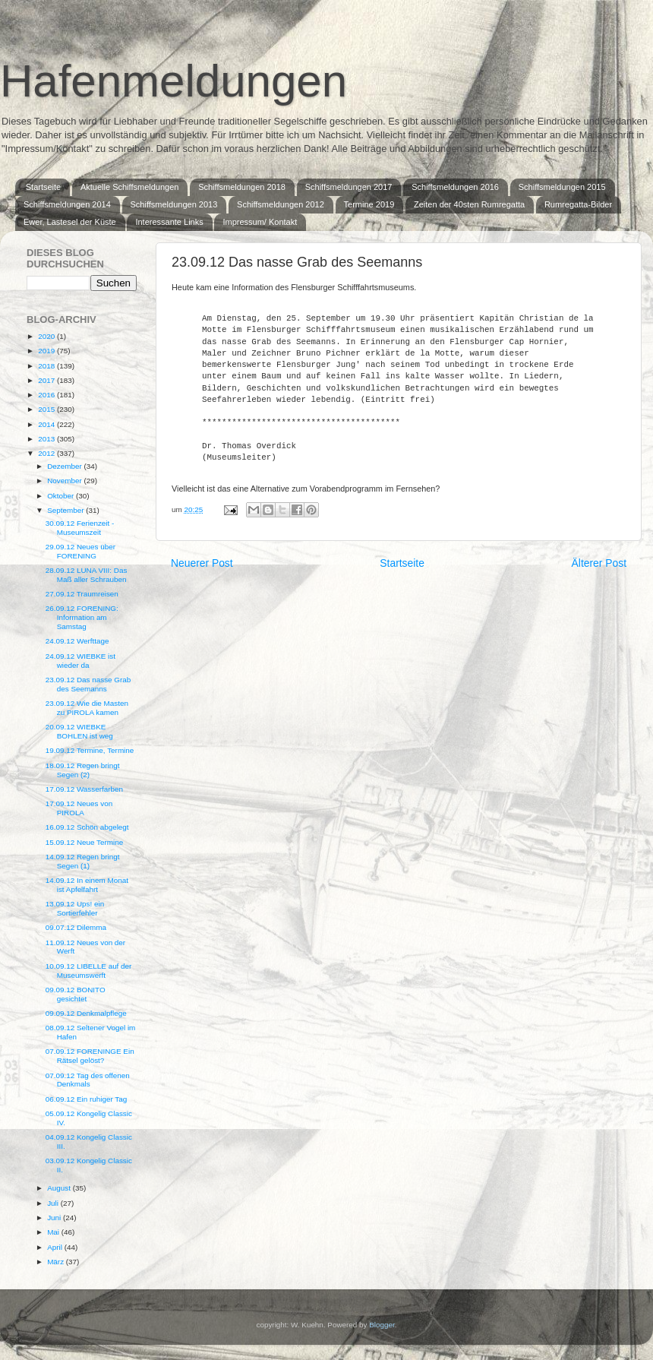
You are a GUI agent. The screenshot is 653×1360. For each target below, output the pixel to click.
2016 (47, 395)
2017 (47, 380)
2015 (47, 409)
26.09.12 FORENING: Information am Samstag (82, 617)
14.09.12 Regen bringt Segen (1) (83, 861)
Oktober (61, 496)
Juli (54, 1203)
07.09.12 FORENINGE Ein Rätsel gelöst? (90, 1055)
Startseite (43, 186)
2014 (47, 424)
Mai (54, 1232)
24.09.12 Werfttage (77, 641)
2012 (47, 453)
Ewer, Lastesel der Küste (70, 221)
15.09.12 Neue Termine (84, 842)
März (56, 1261)
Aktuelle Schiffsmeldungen (129, 186)
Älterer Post (599, 563)
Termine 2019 (369, 204)
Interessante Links (169, 221)
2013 (47, 439)
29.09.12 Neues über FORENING (80, 551)
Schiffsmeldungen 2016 (455, 186)
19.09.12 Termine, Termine (90, 750)
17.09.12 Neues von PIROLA (79, 808)
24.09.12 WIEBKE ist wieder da (80, 660)
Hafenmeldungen (173, 80)
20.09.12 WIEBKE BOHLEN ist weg (79, 731)
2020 (47, 336)
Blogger (382, 1324)
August (60, 1188)
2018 (47, 366)
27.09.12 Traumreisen (82, 594)
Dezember (65, 466)
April (56, 1247)
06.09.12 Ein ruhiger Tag (86, 1099)
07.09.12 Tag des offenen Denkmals (88, 1080)
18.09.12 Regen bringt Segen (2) (83, 770)
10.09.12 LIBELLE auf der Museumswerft (89, 970)
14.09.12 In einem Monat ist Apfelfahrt (87, 884)
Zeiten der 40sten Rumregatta (469, 204)
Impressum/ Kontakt (259, 221)
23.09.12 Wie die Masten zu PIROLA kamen (87, 707)
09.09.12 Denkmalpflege (86, 1013)
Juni (55, 1217)
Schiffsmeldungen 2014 (67, 204)
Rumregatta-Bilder (578, 204)
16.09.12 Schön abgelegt (87, 827)
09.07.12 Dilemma (76, 927)
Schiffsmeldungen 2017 (349, 186)
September (66, 510)
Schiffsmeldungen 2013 (174, 204)
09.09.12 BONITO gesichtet (76, 994)
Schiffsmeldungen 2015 (562, 186)
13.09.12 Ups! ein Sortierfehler (75, 908)
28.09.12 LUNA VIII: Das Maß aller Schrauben (87, 575)
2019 (47, 350)
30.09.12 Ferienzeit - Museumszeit (80, 527)
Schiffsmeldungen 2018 (241, 186)
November (65, 480)
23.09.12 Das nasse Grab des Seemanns (88, 684)
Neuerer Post (202, 563)
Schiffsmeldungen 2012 (280, 204)
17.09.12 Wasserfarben (84, 789)
